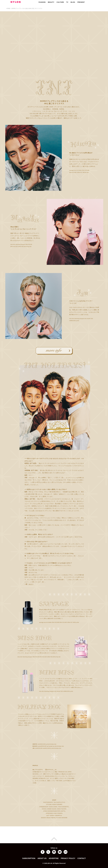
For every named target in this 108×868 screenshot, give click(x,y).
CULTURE (60, 2)
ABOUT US (41, 858)
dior (88, 172)
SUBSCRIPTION (28, 858)
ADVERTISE (54, 858)
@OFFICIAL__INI (51, 769)
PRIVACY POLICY (68, 858)
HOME (8, 8)
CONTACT (81, 858)
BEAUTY (51, 2)
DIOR (42, 101)
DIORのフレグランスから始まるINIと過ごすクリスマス (27, 8)
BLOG (73, 2)
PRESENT (81, 2)
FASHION (42, 2)
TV (67, 2)
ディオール (58, 107)
